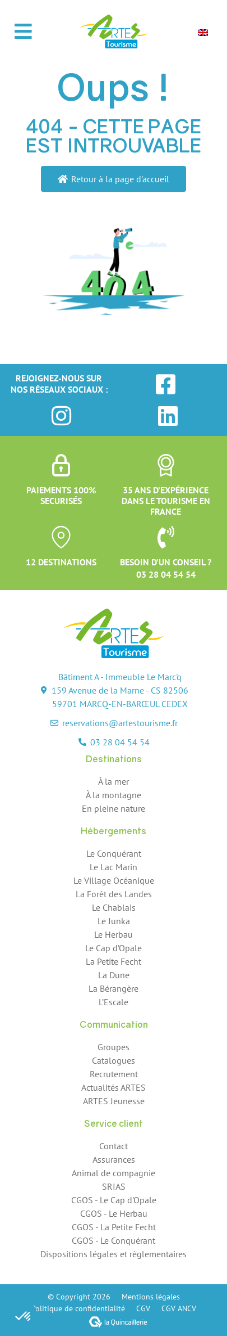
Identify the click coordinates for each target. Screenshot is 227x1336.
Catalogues (113, 1060)
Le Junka (114, 920)
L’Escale (113, 1001)
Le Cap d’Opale (113, 947)
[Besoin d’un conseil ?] (166, 537)
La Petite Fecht (113, 961)
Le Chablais (114, 907)
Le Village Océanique (113, 880)
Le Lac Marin (113, 866)
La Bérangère (113, 988)
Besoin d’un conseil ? (165, 562)
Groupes (113, 1046)
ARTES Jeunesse (114, 1100)
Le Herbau (113, 934)
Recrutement (114, 1073)
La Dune (113, 974)
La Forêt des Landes (114, 893)
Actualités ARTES (113, 1087)
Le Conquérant (113, 853)
